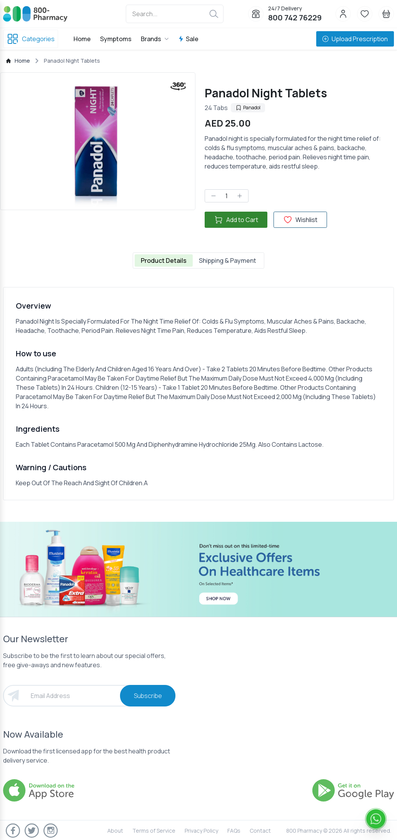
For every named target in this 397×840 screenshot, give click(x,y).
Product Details (164, 260)
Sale (188, 39)
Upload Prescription (355, 39)
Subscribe (148, 695)
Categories (31, 39)
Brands (155, 39)
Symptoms (116, 39)
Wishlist (300, 219)
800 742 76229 (295, 17)
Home (82, 39)
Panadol (247, 107)
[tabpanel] (198, 393)
